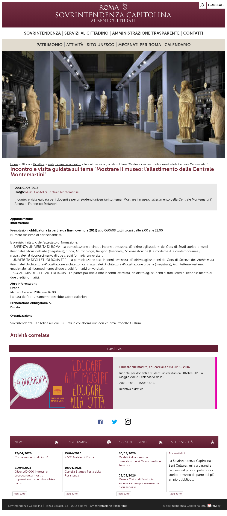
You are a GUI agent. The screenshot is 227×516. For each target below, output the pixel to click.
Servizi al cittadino (86, 33)
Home (14, 164)
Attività (74, 44)
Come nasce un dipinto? (31, 457)
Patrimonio (49, 44)
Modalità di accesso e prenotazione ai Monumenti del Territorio (140, 461)
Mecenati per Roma (139, 44)
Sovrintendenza (42, 33)
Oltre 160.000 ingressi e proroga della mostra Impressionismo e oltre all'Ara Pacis (35, 477)
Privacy (216, 505)
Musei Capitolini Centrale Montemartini (52, 192)
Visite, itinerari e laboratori (64, 164)
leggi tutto (20, 493)
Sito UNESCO (101, 44)
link (213, 404)
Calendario (178, 44)
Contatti (193, 33)
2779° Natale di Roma (79, 457)
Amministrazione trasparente (146, 33)
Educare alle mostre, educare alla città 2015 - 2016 (154, 367)
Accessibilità (177, 453)
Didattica (38, 164)
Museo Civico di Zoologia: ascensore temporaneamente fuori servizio (139, 483)
